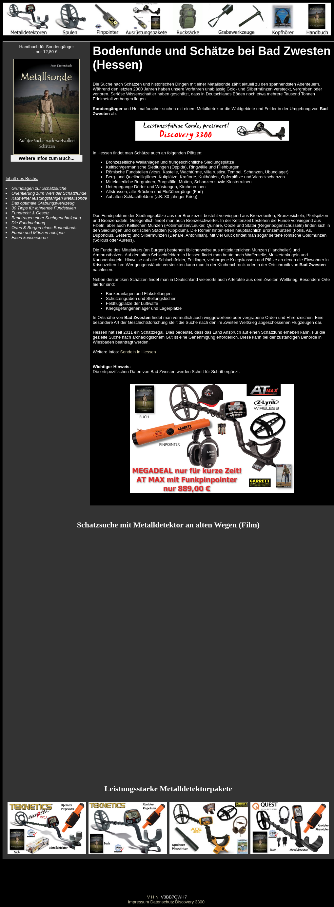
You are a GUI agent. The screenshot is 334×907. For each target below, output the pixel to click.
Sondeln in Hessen (138, 351)
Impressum (138, 901)
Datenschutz (162, 901)
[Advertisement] (167, 880)
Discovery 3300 (190, 901)
